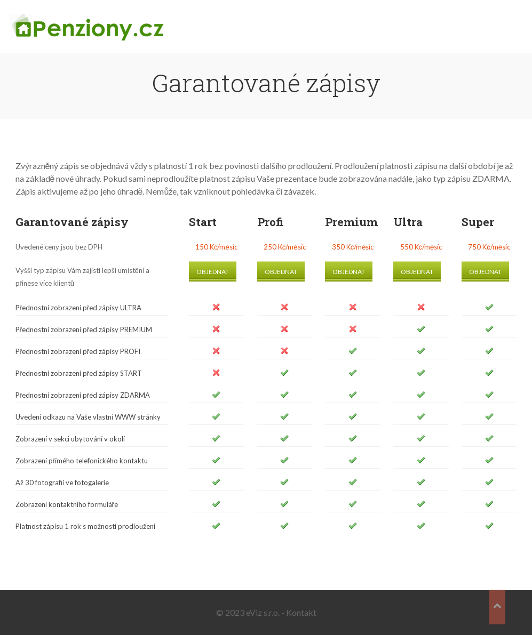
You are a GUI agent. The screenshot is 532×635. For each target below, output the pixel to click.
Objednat (212, 272)
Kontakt (301, 612)
